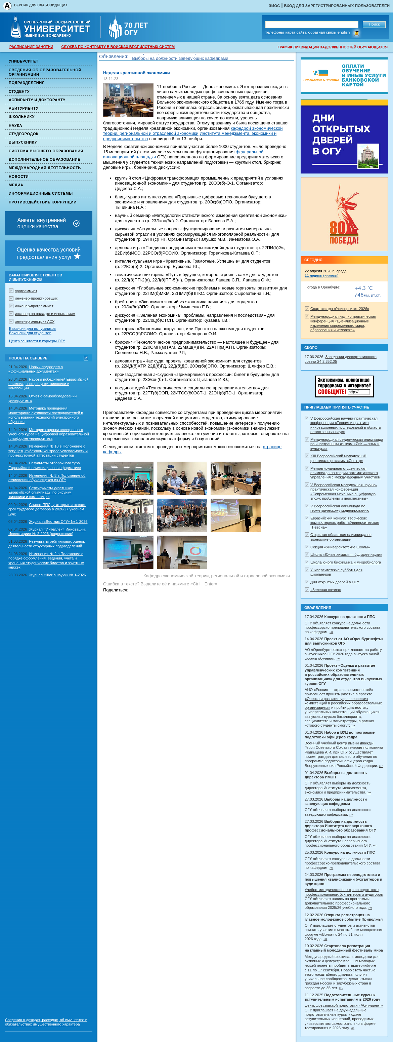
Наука (15, 125)
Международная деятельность (45, 168)
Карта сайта (296, 32)
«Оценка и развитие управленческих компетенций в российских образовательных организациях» (343, 703)
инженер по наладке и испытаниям (45, 314)
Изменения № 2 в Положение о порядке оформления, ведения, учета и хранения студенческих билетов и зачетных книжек (46, 560)
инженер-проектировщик (36, 298)
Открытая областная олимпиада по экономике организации (341, 537)
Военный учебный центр (326, 743)
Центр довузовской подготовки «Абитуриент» (344, 1005)
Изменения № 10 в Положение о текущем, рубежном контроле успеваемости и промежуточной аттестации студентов (48, 450)
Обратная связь (322, 32)
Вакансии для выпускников (32, 328)
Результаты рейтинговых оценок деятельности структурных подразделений (46, 543)
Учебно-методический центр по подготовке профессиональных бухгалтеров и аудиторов (344, 892)
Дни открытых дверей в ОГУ (334, 582)
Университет (23, 61)
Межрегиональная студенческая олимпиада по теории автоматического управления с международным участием (345, 472)
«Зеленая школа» (325, 590)
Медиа (16, 185)
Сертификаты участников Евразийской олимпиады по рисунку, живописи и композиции (40, 492)
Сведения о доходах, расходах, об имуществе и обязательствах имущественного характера (46, 1022)
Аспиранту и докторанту (37, 100)
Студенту (19, 91)
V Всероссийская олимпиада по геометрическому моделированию (339, 508)
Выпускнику (23, 142)
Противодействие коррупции (43, 202)
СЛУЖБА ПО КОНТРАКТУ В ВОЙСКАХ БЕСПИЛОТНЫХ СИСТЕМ (118, 47)
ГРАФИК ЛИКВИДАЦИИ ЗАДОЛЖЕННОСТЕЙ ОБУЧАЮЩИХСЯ (333, 47)
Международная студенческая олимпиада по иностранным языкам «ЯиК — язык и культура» (346, 444)
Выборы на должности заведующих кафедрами (180, 59)
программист (26, 291)
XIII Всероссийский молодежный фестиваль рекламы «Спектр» (338, 458)
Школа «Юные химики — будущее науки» (346, 554)
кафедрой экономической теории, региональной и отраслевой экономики (192, 131)
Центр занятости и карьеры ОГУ (37, 341)
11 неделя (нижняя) (321, 275)
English (344, 32)
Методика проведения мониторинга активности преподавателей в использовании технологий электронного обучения (45, 415)
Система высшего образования (46, 151)
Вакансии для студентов (30, 333)
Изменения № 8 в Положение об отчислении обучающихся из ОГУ (46, 477)
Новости (19, 177)
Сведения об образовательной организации (45, 72)
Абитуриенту (23, 108)
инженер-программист (34, 306)
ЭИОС (274, 6)
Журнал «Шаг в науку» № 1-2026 (57, 575)
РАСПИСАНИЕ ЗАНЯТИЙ (31, 47)
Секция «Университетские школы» (340, 547)
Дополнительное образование (44, 159)
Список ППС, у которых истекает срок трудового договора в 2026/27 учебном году (47, 509)
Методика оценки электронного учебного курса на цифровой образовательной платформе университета (48, 434)
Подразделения (27, 83)
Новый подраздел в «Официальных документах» (35, 369)
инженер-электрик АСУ (34, 321)
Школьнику (22, 117)
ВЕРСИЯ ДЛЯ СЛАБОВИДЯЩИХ (41, 5)
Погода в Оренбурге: (322, 287)
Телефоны (274, 32)
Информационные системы (41, 193)
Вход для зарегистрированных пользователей (337, 6)
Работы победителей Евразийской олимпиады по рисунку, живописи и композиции (48, 383)
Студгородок (24, 134)
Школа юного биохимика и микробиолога (345, 562)
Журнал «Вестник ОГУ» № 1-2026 (58, 521)
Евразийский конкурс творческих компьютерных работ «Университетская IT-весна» (344, 522)
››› (331, 632)
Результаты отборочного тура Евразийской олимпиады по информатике (44, 465)
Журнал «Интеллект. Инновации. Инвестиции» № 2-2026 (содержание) (47, 531)
